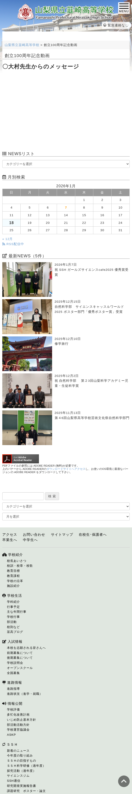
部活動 (12, 622)
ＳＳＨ (10, 744)
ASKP (11, 734)
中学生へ (30, 540)
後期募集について (20, 657)
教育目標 (13, 570)
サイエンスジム (18, 775)
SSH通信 (13, 780)
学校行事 (13, 617)
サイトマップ (62, 534)
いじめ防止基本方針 (21, 719)
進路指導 (13, 688)
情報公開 (12, 703)
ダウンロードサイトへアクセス (66, 469)
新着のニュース (18, 750)
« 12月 (7, 239)
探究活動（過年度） (21, 770)
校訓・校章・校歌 (20, 565)
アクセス (9, 534)
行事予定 (13, 607)
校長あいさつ (16, 561)
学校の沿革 (15, 581)
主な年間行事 (16, 611)
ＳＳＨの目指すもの (21, 760)
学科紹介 (13, 601)
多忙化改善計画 (18, 714)
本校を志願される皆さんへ (26, 647)
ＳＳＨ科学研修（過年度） (26, 765)
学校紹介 (12, 555)
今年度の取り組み (20, 755)
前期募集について (20, 653)
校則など (13, 627)
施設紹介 (13, 586)
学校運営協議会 (18, 729)
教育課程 (13, 576)
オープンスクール (20, 668)
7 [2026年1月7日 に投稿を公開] (66, 207)
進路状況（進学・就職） (25, 694)
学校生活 (12, 595)
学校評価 (13, 709)
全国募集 (13, 673)
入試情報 (12, 641)
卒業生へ (9, 540)
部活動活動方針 (18, 724)
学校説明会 (15, 663)
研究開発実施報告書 (21, 786)
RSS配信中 (13, 244)
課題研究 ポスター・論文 (26, 791)
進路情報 (12, 682)
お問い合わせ (34, 534)
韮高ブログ (15, 632)
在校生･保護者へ (93, 534)
